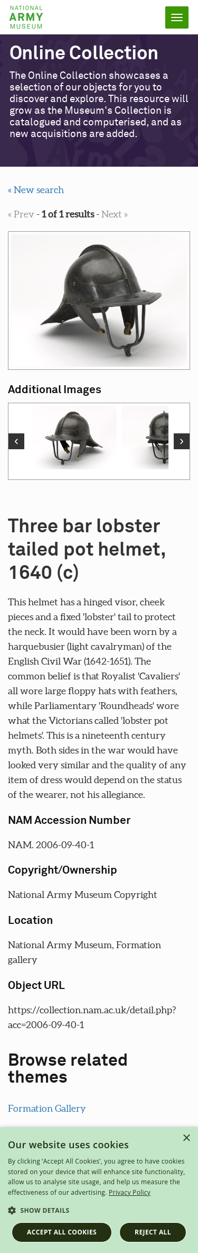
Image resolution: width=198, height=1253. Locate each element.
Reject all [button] (153, 1232)
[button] (99, 1210)
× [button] (186, 1138)
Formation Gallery (47, 1108)
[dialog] (99, 1190)
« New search (36, 189)
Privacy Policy (129, 1192)
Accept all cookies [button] (62, 1232)
